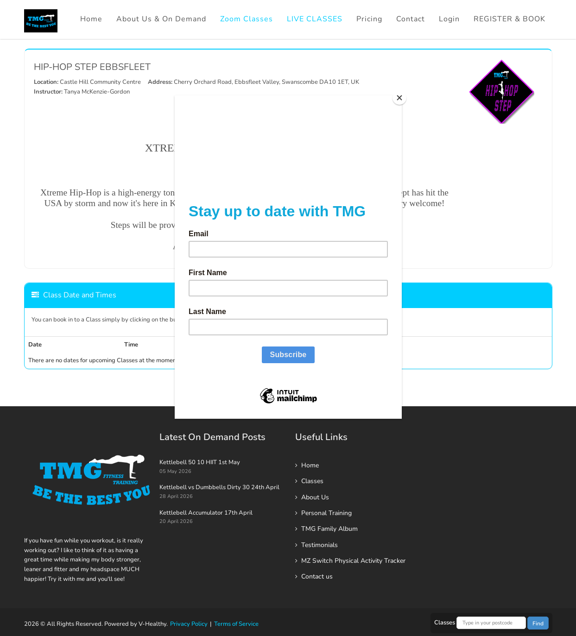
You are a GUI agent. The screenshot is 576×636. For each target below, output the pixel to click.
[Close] (399, 98)
